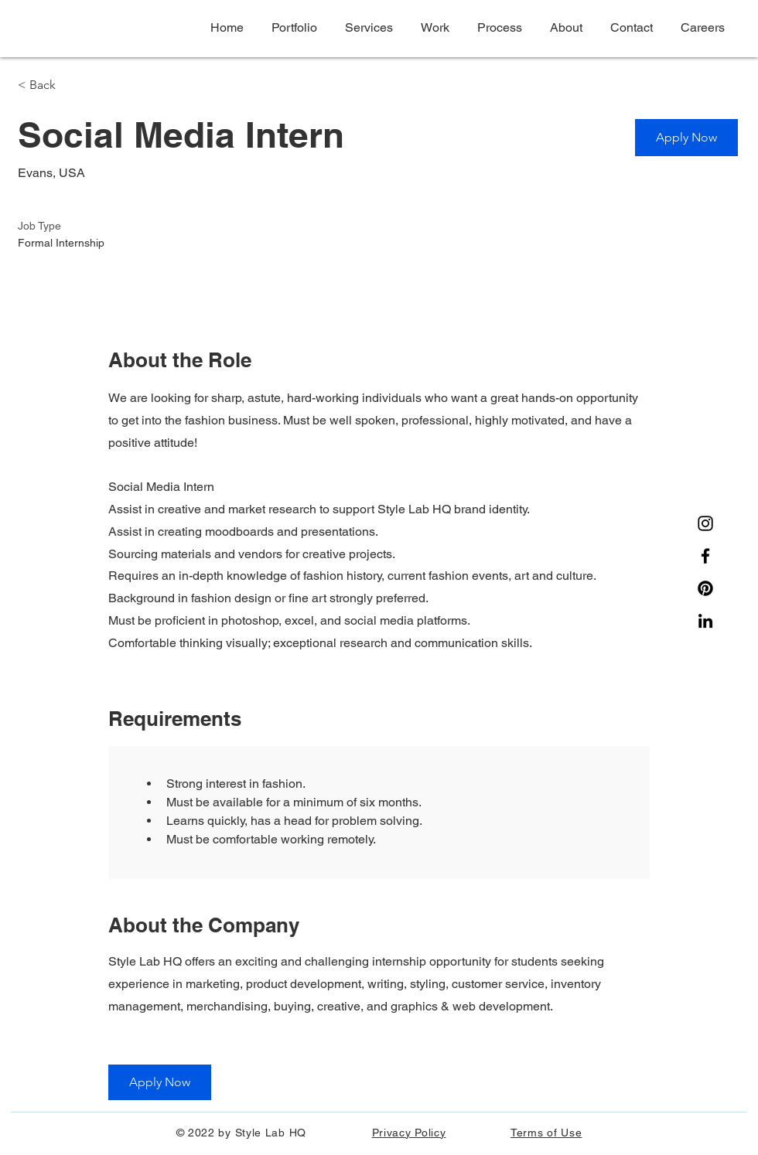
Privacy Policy (409, 1132)
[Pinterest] (705, 588)
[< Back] (73, 85)
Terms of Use (546, 1132)
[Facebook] (705, 556)
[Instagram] (705, 523)
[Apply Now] (686, 137)
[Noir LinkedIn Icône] (705, 621)
